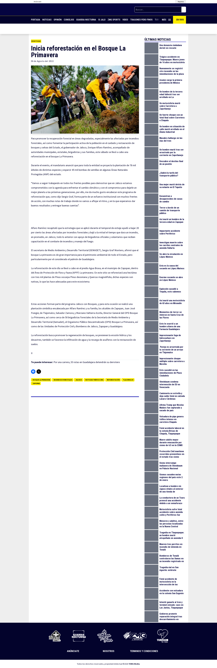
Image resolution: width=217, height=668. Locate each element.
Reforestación (113, 380)
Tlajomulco (128, 380)
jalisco (79, 380)
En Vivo (180, 19)
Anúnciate (73, 651)
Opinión (58, 19)
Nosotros (108, 651)
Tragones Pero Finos (141, 19)
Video (125, 19)
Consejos (69, 19)
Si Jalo (101, 19)
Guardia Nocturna (86, 19)
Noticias (46, 19)
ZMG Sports (114, 19)
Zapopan (36, 383)
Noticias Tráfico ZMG (94, 380)
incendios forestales (63, 380)
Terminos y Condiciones (144, 651)
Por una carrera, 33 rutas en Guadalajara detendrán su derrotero (87, 362)
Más (166, 19)
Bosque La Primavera (41, 380)
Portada (35, 19)
